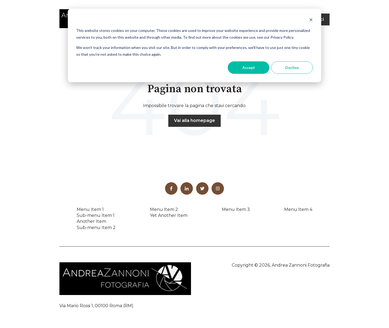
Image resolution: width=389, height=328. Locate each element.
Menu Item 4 (298, 209)
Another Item (91, 221)
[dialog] (194, 45)
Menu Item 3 (236, 209)
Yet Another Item (168, 215)
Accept (248, 67)
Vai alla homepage (194, 120)
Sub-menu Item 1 (96, 215)
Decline (292, 67)
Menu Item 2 (164, 209)
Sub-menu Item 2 (96, 227)
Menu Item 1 (90, 209)
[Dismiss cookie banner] (311, 20)
